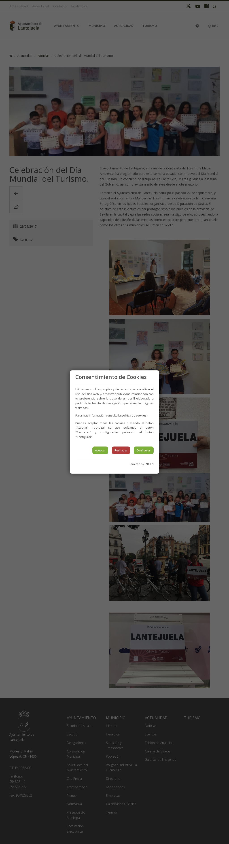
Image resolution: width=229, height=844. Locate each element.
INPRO (149, 464)
